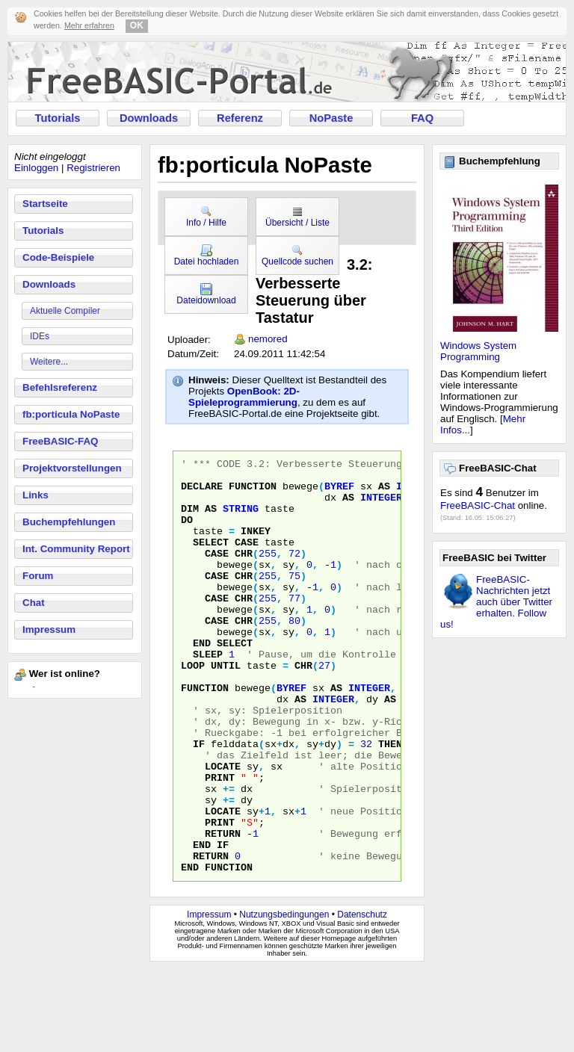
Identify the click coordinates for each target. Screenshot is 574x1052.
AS (384, 492)
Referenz (240, 118)
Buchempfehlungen (68, 521)
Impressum (48, 629)
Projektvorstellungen (72, 468)
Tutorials (58, 118)
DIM (190, 519)
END (202, 680)
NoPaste (331, 118)
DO (187, 532)
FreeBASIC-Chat (477, 505)
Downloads (149, 118)
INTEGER (381, 506)
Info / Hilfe (206, 216)
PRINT (220, 842)
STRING (241, 519)
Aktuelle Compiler (65, 311)
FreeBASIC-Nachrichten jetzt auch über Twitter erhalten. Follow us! (496, 602)
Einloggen (36, 167)
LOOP (193, 707)
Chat (33, 602)
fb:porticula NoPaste (71, 414)
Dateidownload (205, 294)
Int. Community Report (76, 548)
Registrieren (93, 167)
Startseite (45, 203)
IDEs (39, 336)
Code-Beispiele (58, 257)
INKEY (256, 546)
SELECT (211, 559)
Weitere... (49, 361)
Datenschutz (362, 997)
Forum (37, 575)
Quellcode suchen (297, 255)
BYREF (339, 492)
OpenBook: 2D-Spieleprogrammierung (244, 397)
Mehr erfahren (89, 25)
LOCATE (223, 828)
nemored (268, 338)
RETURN (223, 909)
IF (199, 801)
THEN (390, 801)
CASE (247, 559)
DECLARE (202, 492)
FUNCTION (253, 492)
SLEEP (208, 694)
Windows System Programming (478, 351)
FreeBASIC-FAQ (60, 441)
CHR (244, 573)
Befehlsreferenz (59, 387)
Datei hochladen (206, 255)
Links (35, 495)
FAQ (422, 118)
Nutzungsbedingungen (284, 997)
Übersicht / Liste (297, 216)
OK (137, 25)
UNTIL (226, 707)
